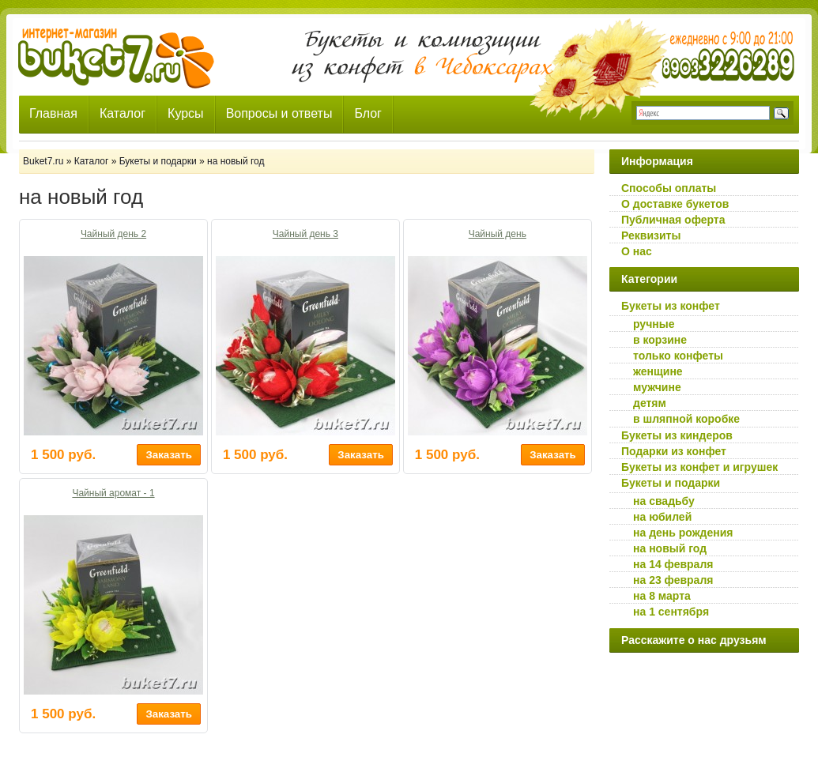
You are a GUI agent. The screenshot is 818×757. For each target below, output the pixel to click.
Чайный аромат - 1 (113, 493)
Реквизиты (650, 235)
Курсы (186, 113)
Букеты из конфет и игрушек (699, 467)
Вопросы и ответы (279, 113)
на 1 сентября (671, 612)
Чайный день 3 (305, 233)
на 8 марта (662, 596)
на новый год (670, 548)
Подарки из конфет (673, 451)
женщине (658, 371)
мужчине (657, 387)
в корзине (660, 340)
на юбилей (662, 517)
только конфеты (678, 356)
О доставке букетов (675, 204)
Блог (368, 113)
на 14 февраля (673, 564)
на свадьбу (664, 501)
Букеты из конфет (670, 306)
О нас (636, 251)
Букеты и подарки (670, 483)
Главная (53, 113)
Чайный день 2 (113, 233)
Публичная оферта (673, 220)
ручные (653, 324)
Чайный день (497, 233)
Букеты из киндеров (677, 435)
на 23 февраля (673, 580)
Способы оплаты (668, 188)
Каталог (122, 113)
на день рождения (683, 533)
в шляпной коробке (686, 419)
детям (649, 403)
